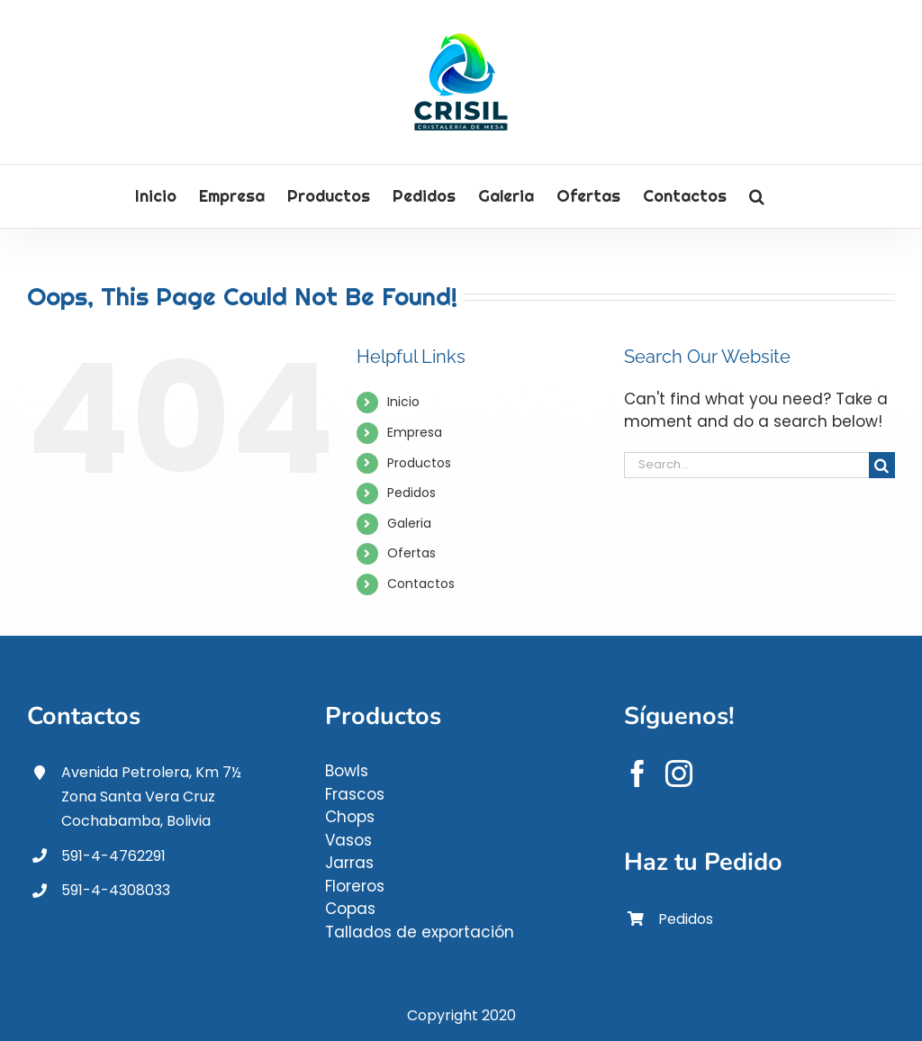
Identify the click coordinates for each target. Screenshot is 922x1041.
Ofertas (411, 553)
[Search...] (746, 465)
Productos (419, 463)
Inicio (403, 402)
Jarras (349, 863)
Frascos (354, 794)
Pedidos (411, 493)
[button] (756, 196)
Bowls (346, 771)
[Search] (882, 465)
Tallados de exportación (419, 932)
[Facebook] (637, 773)
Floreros (354, 886)
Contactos (421, 584)
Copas (350, 908)
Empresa (414, 432)
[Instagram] (678, 773)
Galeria (409, 523)
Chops (350, 817)
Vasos (348, 840)
